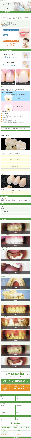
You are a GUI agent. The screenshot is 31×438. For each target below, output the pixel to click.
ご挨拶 (1, 396)
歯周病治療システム (18, 405)
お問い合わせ (17, 398)
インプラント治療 (3, 412)
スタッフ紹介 (2, 419)
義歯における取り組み (18, 414)
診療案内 (15, 401)
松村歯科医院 (3, 0)
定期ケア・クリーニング (3, 405)
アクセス (2, 398)
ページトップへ (15, 393)
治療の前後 (2, 414)
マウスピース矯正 (18, 410)
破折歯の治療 (2, 410)
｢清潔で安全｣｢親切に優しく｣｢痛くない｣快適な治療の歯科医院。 (15, 423)
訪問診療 (17, 412)
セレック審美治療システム (3, 403)
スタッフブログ (18, 419)
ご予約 (28, 1)
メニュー (29, 0)
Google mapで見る (15, 425)
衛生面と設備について (18, 396)
